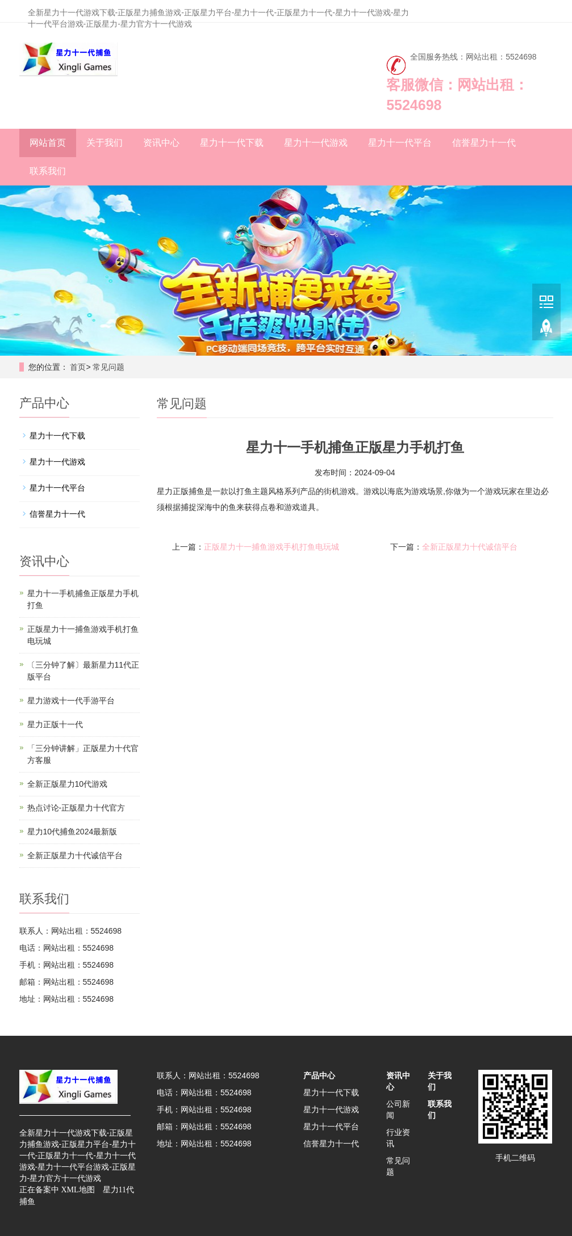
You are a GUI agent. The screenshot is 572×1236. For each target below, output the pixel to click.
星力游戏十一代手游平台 (71, 700)
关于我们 (104, 142)
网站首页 (48, 142)
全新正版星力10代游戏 (67, 783)
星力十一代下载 (232, 142)
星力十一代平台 (400, 142)
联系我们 (48, 171)
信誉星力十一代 (484, 142)
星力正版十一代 (55, 724)
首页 (78, 367)
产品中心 (319, 1075)
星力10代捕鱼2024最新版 (72, 831)
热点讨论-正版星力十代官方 (76, 807)
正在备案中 (39, 1190)
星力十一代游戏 (316, 142)
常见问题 (108, 367)
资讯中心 (161, 142)
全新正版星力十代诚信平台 (469, 546)
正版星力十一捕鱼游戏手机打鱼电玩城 (271, 546)
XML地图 (77, 1190)
